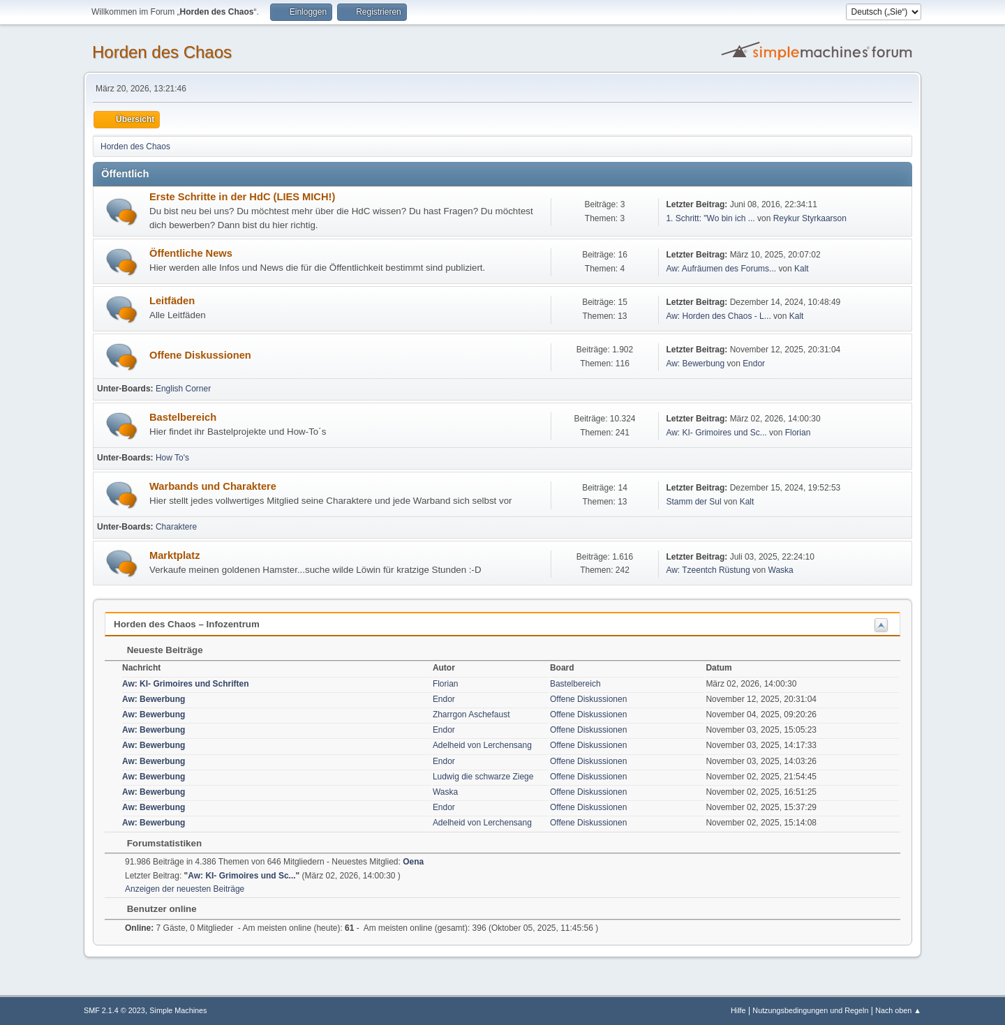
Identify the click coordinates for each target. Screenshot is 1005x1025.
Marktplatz (174, 555)
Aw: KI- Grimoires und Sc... (716, 432)
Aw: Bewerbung (695, 363)
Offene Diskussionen (200, 355)
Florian (798, 432)
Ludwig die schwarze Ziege (483, 776)
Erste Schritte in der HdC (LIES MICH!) (242, 196)
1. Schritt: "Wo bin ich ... (710, 218)
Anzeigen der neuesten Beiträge (184, 889)
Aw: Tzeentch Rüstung (708, 570)
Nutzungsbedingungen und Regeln (810, 1010)
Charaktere (176, 527)
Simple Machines (178, 1010)
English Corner (183, 389)
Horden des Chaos (162, 52)
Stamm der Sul (693, 502)
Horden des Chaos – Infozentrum (187, 624)
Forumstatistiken (157, 843)
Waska (781, 570)
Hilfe (738, 1010)
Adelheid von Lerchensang (482, 745)
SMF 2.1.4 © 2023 (114, 1010)
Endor (754, 363)
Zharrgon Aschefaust (471, 714)
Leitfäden (172, 300)
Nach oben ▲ (898, 1010)
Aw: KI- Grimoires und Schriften (185, 684)
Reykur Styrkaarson (810, 218)
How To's (172, 458)
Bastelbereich (182, 417)
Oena (413, 862)
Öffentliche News (190, 253)
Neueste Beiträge (158, 650)
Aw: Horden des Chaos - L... (718, 316)
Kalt (801, 269)
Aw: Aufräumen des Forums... (721, 269)
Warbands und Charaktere (212, 486)
